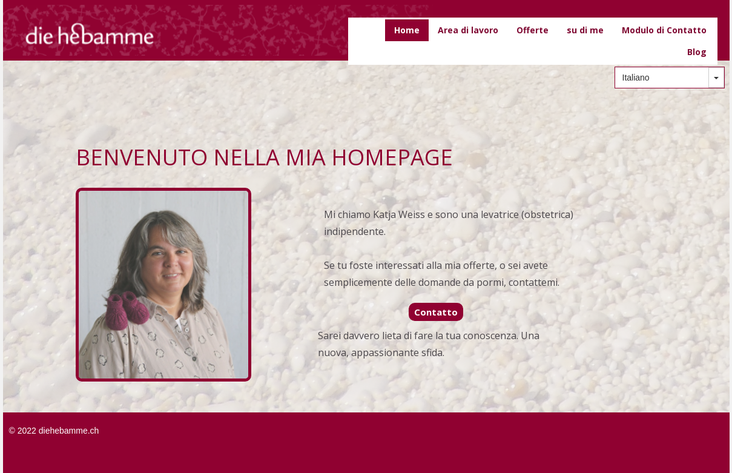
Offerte (532, 30)
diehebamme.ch (69, 430)
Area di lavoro (468, 30)
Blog (697, 52)
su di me (585, 30)
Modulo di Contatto (664, 30)
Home (407, 30)
